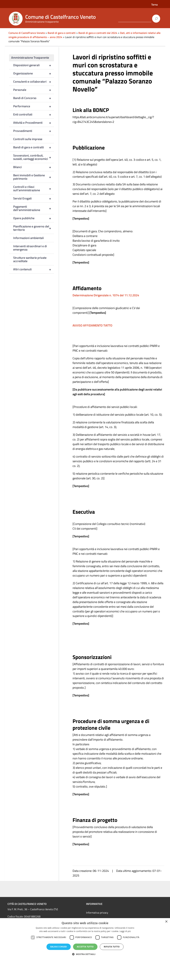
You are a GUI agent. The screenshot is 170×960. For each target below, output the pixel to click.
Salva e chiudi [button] (58, 946)
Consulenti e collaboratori (33, 82)
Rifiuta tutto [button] (112, 946)
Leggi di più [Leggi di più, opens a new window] (125, 931)
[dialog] (85, 939)
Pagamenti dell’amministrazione (33, 208)
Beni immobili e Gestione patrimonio (33, 177)
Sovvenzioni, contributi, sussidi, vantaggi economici (33, 157)
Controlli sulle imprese (27, 139)
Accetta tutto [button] (85, 946)
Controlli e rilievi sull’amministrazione (33, 188)
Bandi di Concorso (33, 98)
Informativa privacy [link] (97, 913)
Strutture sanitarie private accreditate (29, 259)
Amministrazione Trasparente (30, 57)
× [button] (166, 921)
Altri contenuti (33, 269)
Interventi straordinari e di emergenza (30, 248)
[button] (85, 954)
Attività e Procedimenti (33, 123)
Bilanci (33, 167)
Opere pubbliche (33, 218)
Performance (33, 106)
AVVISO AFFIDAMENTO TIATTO (92, 325)
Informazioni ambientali (28, 238)
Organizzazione (33, 73)
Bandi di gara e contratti (33, 147)
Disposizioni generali (33, 65)
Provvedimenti (33, 131)
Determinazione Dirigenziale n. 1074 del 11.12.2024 (106, 295)
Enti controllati (33, 114)
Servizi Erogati (33, 198)
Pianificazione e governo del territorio (33, 228)
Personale (33, 90)
